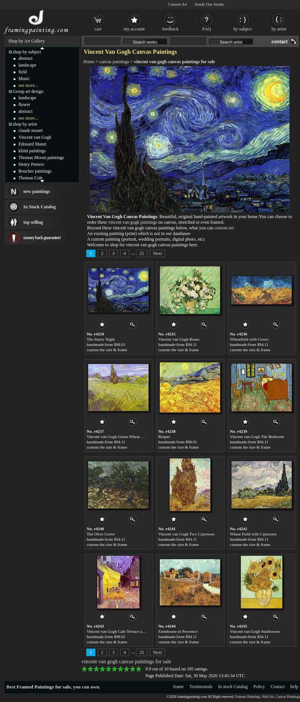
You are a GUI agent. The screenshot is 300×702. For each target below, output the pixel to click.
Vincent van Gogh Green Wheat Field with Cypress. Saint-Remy (140, 436)
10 (139, 669)
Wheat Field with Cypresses (253, 534)
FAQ (206, 29)
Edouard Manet (32, 144)
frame (178, 686)
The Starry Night (101, 339)
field (22, 71)
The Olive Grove (101, 534)
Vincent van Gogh (34, 137)
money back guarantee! (42, 237)
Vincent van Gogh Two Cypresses (186, 534)
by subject (243, 29)
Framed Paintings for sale (43, 687)
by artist (279, 29)
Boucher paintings (35, 171)
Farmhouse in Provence (177, 631)
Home (88, 61)
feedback (170, 29)
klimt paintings (32, 150)
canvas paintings (114, 61)
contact (279, 41)
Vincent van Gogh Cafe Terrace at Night (120, 631)
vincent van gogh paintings (132, 222)
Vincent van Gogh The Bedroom (257, 436)
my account (134, 29)
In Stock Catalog (39, 206)
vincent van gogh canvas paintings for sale (174, 61)
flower (24, 104)
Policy (259, 686)
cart (98, 29)
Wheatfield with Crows (249, 339)
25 (141, 253)
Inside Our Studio (209, 4)
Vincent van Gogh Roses (178, 339)
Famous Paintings (247, 697)
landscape (27, 65)
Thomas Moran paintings (41, 157)
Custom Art (177, 4)
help (294, 686)
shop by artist (25, 124)
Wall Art (268, 697)
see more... (28, 85)
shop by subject (27, 52)
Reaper (164, 436)
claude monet (30, 130)
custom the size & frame (107, 349)
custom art (223, 227)
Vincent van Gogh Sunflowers (255, 631)
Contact (278, 686)
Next (157, 253)
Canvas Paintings (288, 697)
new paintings (36, 191)
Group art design (28, 91)
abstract (25, 58)
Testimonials (201, 686)
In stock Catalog (233, 686)
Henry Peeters (31, 164)
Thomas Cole (30, 177)
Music (24, 78)
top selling (33, 222)
